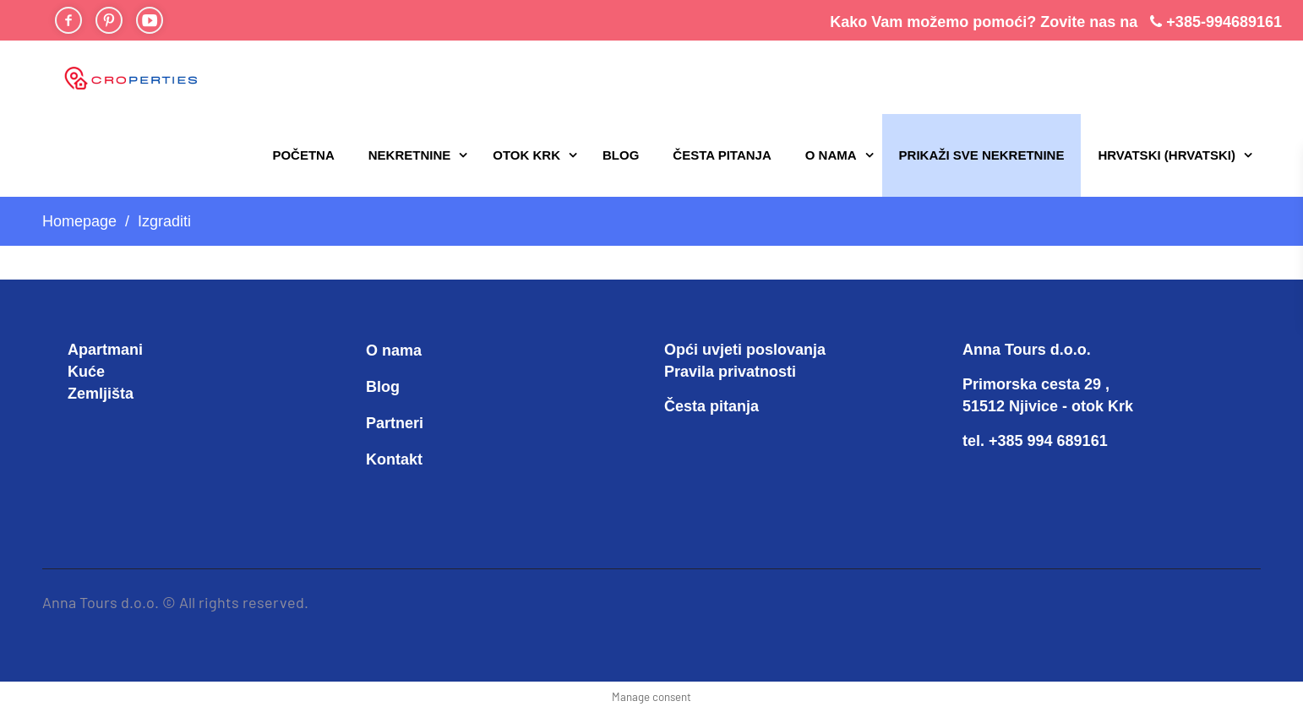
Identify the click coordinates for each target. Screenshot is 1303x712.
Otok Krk (526, 155)
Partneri (394, 423)
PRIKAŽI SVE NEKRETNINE (982, 155)
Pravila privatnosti (730, 371)
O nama (831, 155)
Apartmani (105, 349)
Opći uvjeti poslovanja (745, 349)
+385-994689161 (1224, 22)
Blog (620, 155)
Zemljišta (101, 393)
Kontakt (394, 459)
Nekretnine (409, 155)
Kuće (86, 371)
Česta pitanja (722, 155)
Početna (303, 155)
